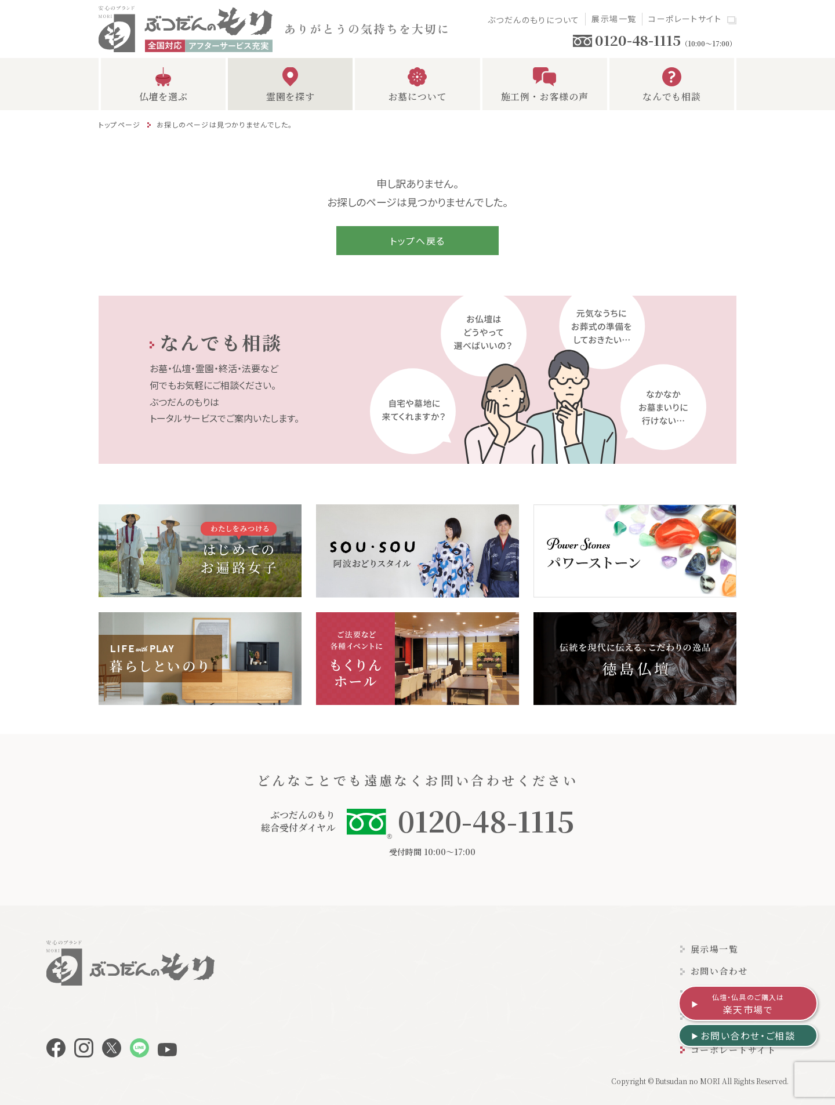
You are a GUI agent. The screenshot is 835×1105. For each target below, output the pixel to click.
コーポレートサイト (684, 18)
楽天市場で (748, 1004)
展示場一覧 (613, 18)
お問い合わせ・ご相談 (747, 1035)
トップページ (119, 124)
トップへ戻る (417, 241)
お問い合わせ (719, 971)
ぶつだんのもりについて (533, 20)
